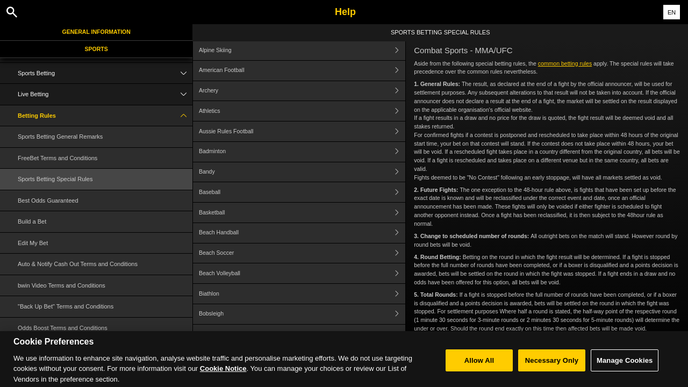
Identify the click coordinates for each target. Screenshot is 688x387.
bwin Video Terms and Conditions (61, 285)
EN (672, 12)
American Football (302, 71)
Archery (302, 91)
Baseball (302, 192)
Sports (96, 49)
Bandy (302, 172)
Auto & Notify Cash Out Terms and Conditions (78, 264)
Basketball (302, 213)
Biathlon (302, 294)
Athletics (302, 111)
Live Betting (105, 94)
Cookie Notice (223, 379)
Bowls (302, 335)
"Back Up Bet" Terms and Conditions (65, 306)
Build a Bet (32, 221)
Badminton (302, 152)
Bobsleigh (302, 314)
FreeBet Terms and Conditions (57, 158)
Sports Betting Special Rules (55, 179)
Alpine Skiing (302, 50)
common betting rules (565, 63)
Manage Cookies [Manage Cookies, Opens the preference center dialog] (625, 370)
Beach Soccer (302, 253)
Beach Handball (302, 233)
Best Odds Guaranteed (48, 200)
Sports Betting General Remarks (60, 136)
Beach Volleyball (302, 273)
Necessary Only (551, 370)
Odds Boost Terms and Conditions (63, 328)
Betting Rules (105, 115)
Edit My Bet (33, 243)
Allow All (479, 370)
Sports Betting (105, 73)
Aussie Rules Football (302, 131)
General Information (96, 31)
